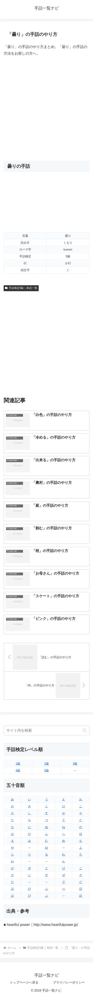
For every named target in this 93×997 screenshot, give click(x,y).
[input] (46, 730)
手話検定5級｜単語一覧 (21, 288)
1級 (18, 763)
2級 (46, 763)
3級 (75, 763)
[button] (85, 730)
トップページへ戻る (24, 982)
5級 (46, 770)
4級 (18, 770)
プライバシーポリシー (69, 982)
